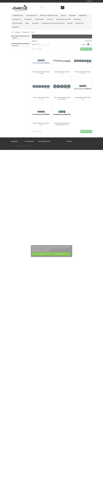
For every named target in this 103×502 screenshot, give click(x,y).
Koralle (13, 190)
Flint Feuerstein (15, 143)
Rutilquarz (14, 327)
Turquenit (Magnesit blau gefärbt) (19, 402)
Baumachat (14, 78)
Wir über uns (27, 468)
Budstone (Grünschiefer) (17, 93)
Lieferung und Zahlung (30, 461)
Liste (91, 44)
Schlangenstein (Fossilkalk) (18, 335)
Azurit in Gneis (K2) (16, 70)
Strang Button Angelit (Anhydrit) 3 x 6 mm (41, 72)
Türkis (13, 387)
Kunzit (13, 192)
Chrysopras (14, 115)
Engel (27, 23)
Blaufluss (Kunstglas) (17, 87)
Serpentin (14, 346)
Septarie (14, 342)
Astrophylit (14, 65)
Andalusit (14, 53)
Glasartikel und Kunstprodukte (53, 23)
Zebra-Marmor (15, 415)
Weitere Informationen (36, 250)
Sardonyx (14, 333)
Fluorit (13, 145)
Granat (13, 160)
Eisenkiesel (14, 136)
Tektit (13, 374)
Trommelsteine (17, 15)
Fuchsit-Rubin (15, 149)
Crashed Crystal (15, 121)
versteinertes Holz (16, 410)
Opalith (13, 271)
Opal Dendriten (15, 267)
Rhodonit (14, 310)
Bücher (69, 23)
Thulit (13, 376)
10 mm (15, 442)
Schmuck (50, 19)
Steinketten (16, 19)
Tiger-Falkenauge (16, 380)
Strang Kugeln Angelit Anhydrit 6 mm (83, 98)
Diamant (14, 125)
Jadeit (13, 179)
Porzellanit (14, 293)
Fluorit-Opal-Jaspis (16, 147)
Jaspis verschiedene (16, 183)
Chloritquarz (15, 106)
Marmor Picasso (15, 220)
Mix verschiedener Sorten (17, 421)
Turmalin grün (15, 393)
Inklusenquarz (15, 177)
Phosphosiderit (15, 284)
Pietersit (14, 288)
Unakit (13, 404)
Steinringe (28, 19)
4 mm (14, 436)
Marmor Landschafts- (16, 218)
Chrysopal (14, 113)
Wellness (35, 23)
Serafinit (14, 344)
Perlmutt (14, 282)
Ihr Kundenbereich (44, 457)
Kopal (13, 188)
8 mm (14, 440)
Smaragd (14, 355)
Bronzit (13, 91)
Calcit (13, 98)
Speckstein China (16, 361)
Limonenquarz (15, 209)
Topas (13, 385)
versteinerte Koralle (16, 408)
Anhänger (72, 15)
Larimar (14, 198)
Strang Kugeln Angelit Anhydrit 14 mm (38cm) (62, 98)
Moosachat (14, 230)
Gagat (13, 153)
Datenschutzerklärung (29, 465)
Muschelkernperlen (16, 241)
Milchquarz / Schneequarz (17, 222)
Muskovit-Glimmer (16, 243)
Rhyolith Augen (15, 312)
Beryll (13, 85)
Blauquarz (14, 89)
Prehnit (13, 295)
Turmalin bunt (15, 389)
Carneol (14, 100)
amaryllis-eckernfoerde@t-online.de (79, 465)
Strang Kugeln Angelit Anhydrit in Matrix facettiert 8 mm (62, 124)
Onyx (13, 263)
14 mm (15, 445)
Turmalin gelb (15, 391)
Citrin (13, 117)
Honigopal (14, 173)
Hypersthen (14, 175)
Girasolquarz (15, 155)
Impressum (27, 463)
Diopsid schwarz (15, 130)
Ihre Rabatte (41, 466)
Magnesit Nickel (15, 213)
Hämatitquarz (15, 168)
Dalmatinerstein (15, 123)
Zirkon (13, 417)
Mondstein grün (15, 226)
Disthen (14, 132)
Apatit (13, 57)
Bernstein (14, 83)
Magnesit (14, 211)
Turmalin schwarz (16, 398)
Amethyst (14, 46)
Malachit (14, 215)
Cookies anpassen (45, 250)
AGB (26, 466)
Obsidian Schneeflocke (17, 260)
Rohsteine (77, 19)
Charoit (13, 104)
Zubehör (15, 27)
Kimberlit (14, 185)
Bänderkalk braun (16, 74)
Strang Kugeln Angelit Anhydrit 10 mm (83, 72)
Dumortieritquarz (16, 134)
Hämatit (14, 166)
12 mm (15, 443)
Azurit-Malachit (15, 72)
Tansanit (14, 372)
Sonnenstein (15, 359)
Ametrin (14, 48)
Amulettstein (15, 50)
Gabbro (13, 151)
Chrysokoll (14, 110)
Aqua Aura (14, 59)
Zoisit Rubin (14, 419)
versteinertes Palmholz (17, 413)
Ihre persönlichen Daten (44, 465)
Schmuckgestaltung (63, 19)
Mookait (14, 228)
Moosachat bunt (15, 233)
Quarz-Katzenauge (16, 301)
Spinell (13, 363)
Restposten (79, 23)
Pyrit (13, 299)
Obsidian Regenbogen (17, 258)
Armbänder (83, 15)
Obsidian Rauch (15, 256)
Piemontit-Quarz (15, 286)
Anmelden (89, 1)
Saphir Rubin (15, 331)
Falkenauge (14, 140)
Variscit (13, 406)
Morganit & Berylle (16, 239)
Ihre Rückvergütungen (43, 461)
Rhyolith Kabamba (16, 314)
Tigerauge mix (15, 383)
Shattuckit (14, 350)
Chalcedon (14, 102)
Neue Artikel (27, 459)
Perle (13, 280)
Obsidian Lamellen (16, 250)
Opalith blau (14, 273)
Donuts (63, 15)
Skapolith (14, 353)
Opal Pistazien (15, 269)
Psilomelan (14, 297)
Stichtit (13, 365)
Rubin (13, 320)
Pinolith (14, 290)
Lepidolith (14, 207)
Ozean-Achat (15, 275)
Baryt (13, 76)
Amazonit (14, 44)
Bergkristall (14, 80)
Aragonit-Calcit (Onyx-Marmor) (18, 63)
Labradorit (14, 194)
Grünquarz (14, 164)
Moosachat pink (15, 235)
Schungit (14, 338)
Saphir (13, 329)
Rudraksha (14, 325)
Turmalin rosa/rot (16, 395)
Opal (13, 265)
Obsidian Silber (15, 254)
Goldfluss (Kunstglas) (17, 158)
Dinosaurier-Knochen (16, 128)
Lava (13, 203)
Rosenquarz (14, 318)
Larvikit (13, 200)
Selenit (13, 340)
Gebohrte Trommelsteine (49, 15)
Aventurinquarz (15, 68)
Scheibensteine (31, 15)
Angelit (13, 55)
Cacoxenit (14, 95)
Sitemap (26, 470)
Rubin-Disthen (15, 323)
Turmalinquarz (15, 400)
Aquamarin (14, 61)
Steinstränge (39, 19)
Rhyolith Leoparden (16, 316)
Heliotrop (14, 170)
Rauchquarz (14, 303)
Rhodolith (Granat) (16, 308)
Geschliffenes (17, 23)
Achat (13, 42)
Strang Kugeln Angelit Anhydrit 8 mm (41, 124)
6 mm (14, 438)
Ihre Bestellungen (42, 459)
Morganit (14, 237)
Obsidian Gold (15, 248)
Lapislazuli (14, 196)
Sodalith (14, 357)
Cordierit (14, 119)
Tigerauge (14, 378)
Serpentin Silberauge (16, 348)
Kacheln (88, 44)
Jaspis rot (14, 181)
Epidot (13, 138)
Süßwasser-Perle (16, 370)
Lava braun (14, 205)
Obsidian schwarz (16, 252)
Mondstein (14, 224)
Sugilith (14, 368)
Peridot (13, 278)
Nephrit (13, 245)
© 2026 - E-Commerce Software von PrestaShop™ (21, 498)
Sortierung (34, 44)
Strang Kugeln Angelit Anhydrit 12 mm (41, 98)
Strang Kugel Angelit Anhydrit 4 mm (62, 72)
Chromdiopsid (15, 108)
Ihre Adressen (42, 463)
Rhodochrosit (15, 305)
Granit (13, 162)
